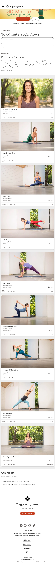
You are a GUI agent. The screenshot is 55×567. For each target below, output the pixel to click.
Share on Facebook (6, 70)
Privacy (16, 533)
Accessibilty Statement (28, 559)
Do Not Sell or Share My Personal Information (27, 535)
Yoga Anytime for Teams (34, 533)
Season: (3, 44)
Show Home (5, 30)
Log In (8, 485)
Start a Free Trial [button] (23, 19)
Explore (25, 533)
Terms (20, 533)
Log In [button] (35, 19)
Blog (30, 530)
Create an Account (17, 485)
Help (25, 530)
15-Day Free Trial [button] (27, 513)
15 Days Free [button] (28, 2)
